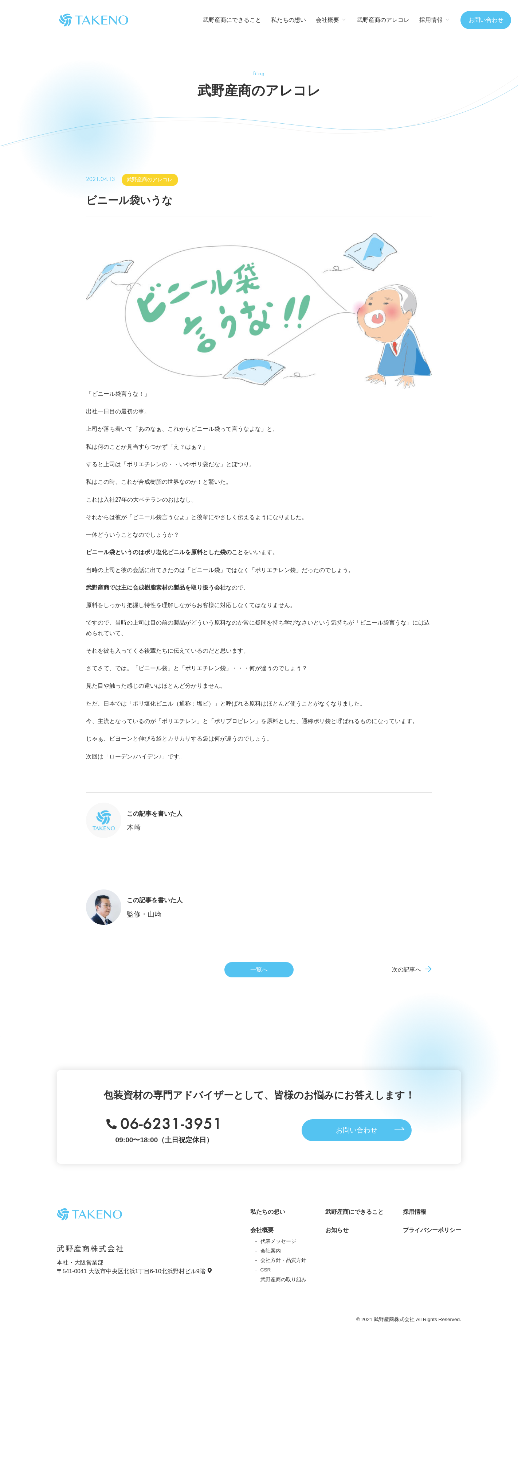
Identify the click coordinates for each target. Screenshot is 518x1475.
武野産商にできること (232, 20)
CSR (265, 1270)
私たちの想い (288, 20)
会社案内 (270, 1251)
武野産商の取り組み (283, 1279)
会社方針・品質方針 (283, 1260)
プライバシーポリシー (432, 1230)
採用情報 (414, 1212)
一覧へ (259, 969)
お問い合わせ (485, 20)
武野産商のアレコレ (383, 20)
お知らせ (337, 1230)
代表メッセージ (278, 1241)
